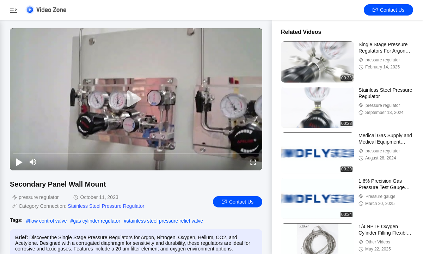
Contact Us (388, 10)
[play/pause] (19, 162)
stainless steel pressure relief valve (165, 221)
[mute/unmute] (33, 162)
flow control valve (48, 221)
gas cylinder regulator (96, 221)
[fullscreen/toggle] (253, 162)
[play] (136, 99)
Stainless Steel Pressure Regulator (106, 206)
